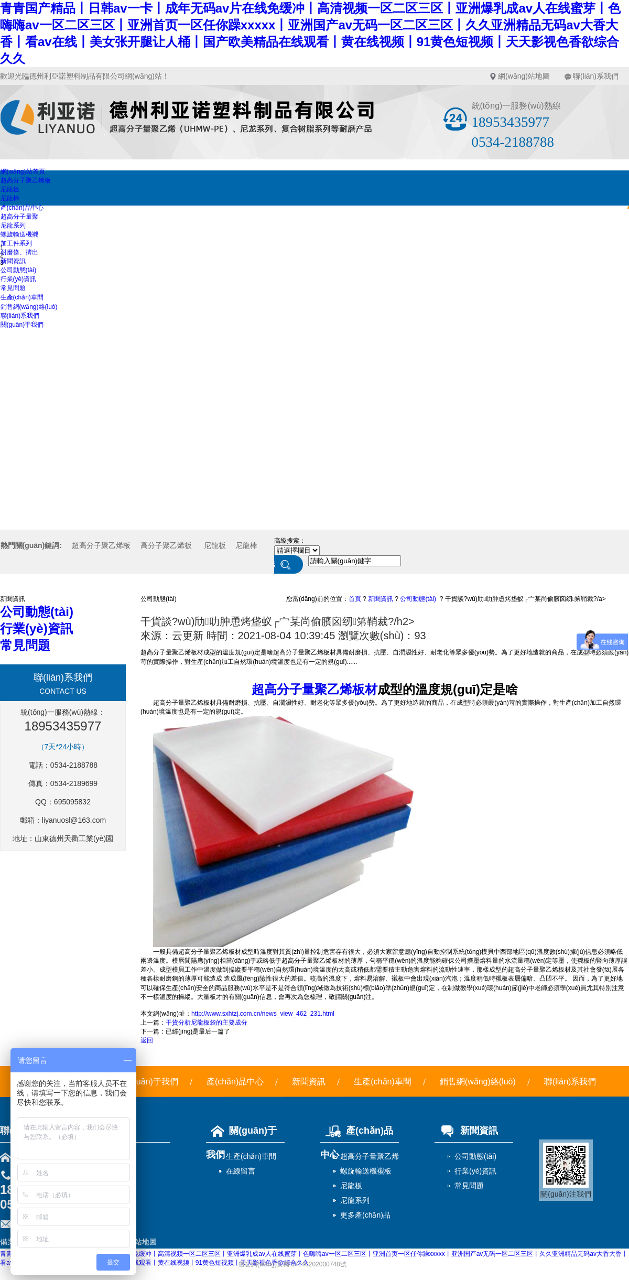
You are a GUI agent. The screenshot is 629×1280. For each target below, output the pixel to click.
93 (420, 635)
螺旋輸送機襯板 (366, 1171)
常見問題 (13, 288)
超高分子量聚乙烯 (369, 1156)
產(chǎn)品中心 (22, 207)
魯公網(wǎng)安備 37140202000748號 (292, 1264)
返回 (146, 1040)
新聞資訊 (13, 261)
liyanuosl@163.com (74, 820)
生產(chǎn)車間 (22, 297)
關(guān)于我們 (22, 324)
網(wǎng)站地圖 (524, 76)
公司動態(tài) (19, 270)
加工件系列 (16, 243)
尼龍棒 (10, 198)
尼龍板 (10, 189)
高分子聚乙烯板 (166, 545)
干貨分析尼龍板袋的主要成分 (206, 1022)
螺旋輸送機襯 (19, 234)
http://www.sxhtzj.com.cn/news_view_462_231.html (262, 1013)
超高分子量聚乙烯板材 (314, 689)
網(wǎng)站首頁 (23, 171)
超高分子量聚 (19, 216)
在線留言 (240, 1171)
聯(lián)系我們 (596, 76)
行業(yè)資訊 (19, 279)
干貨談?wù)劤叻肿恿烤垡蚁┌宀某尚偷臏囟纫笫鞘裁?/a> (525, 599)
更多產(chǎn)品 (365, 1215)
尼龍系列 (13, 225)
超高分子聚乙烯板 (26, 180)
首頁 (355, 599)
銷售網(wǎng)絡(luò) (29, 306)
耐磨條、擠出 (19, 252)
